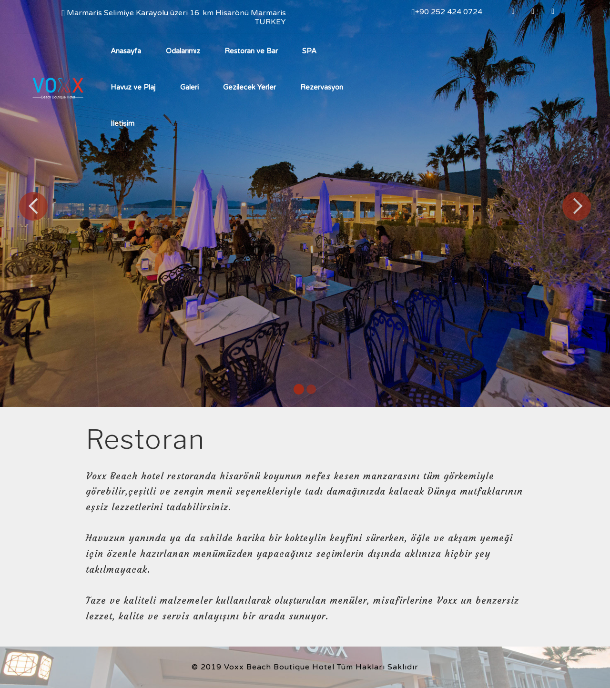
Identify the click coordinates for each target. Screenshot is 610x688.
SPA (309, 51)
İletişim (123, 123)
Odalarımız (183, 51)
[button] (33, 206)
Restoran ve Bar (251, 51)
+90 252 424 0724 (446, 12)
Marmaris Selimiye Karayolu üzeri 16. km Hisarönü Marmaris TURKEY (173, 17)
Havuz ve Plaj (133, 87)
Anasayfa (126, 51)
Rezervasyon (321, 87)
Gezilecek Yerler (249, 87)
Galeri (189, 87)
